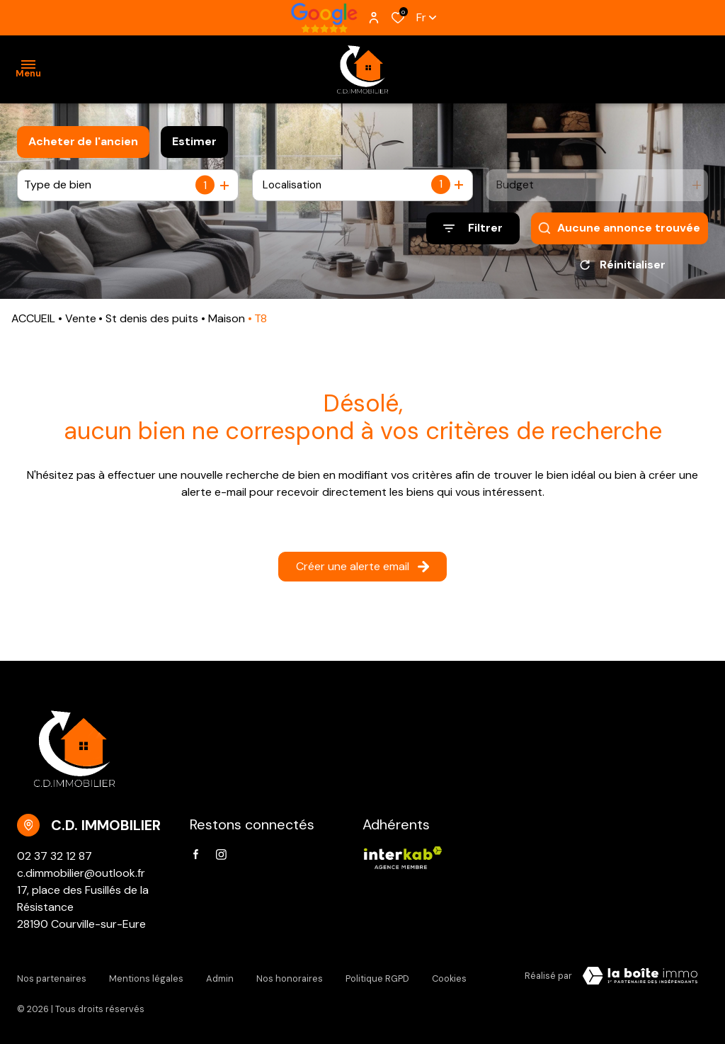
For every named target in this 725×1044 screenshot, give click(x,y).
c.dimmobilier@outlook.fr (81, 877)
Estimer (194, 141)
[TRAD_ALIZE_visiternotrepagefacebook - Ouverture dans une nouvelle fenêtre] (195, 859)
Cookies (449, 978)
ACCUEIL (33, 323)
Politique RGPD (377, 978)
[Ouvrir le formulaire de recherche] (473, 228)
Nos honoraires (289, 978)
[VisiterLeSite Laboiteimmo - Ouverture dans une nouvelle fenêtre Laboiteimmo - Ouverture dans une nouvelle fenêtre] (640, 981)
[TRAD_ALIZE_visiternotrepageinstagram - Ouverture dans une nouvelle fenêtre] (221, 859)
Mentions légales (146, 978)
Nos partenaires (51, 978)
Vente (80, 323)
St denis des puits (151, 323)
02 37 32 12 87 (54, 860)
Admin (220, 978)
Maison (226, 323)
